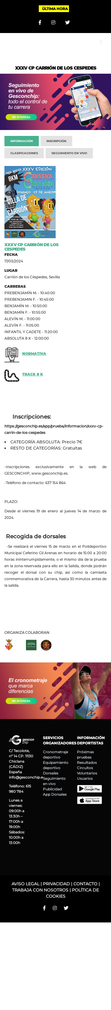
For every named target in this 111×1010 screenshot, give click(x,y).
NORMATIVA (34, 353)
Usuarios (85, 778)
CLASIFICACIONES (24, 153)
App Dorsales (55, 794)
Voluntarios (87, 773)
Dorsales (50, 773)
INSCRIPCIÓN (56, 141)
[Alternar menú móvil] (101, 42)
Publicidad (52, 789)
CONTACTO (85, 883)
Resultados (87, 762)
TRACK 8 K (32, 374)
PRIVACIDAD (56, 883)
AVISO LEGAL (25, 883)
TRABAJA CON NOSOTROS (40, 890)
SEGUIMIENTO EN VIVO (69, 153)
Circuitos (85, 768)
